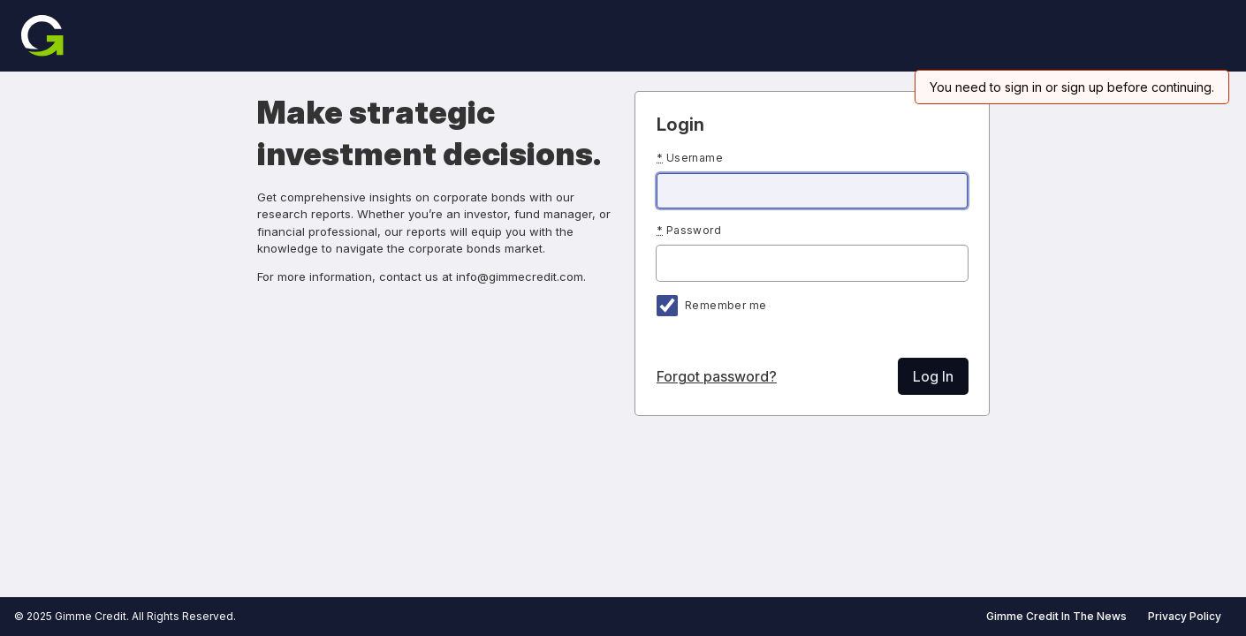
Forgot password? (717, 376)
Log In (933, 376)
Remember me (725, 305)
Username (690, 157)
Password (689, 230)
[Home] (42, 35)
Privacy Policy (1184, 616)
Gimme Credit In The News (1056, 616)
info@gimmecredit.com (519, 276)
